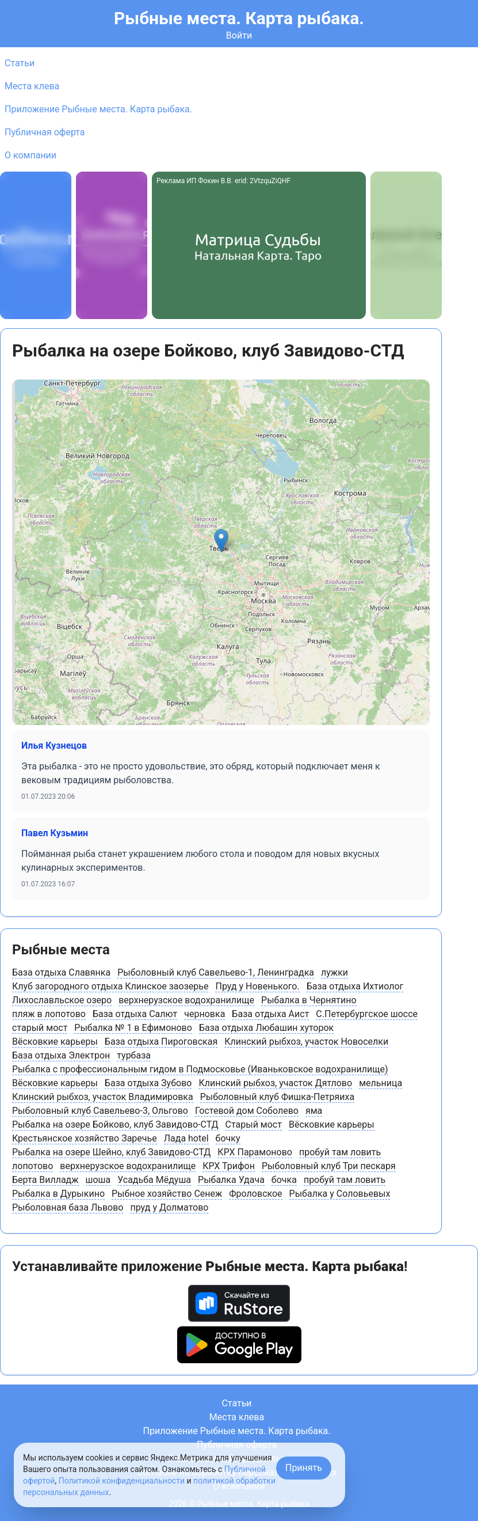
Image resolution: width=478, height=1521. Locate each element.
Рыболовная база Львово (67, 1207)
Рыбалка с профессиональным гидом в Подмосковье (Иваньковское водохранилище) (200, 1069)
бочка (284, 1179)
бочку (228, 1138)
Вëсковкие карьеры (55, 1041)
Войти (239, 35)
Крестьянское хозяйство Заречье (84, 1138)
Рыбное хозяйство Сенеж (167, 1193)
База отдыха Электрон (61, 1055)
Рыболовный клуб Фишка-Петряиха (277, 1096)
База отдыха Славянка (61, 972)
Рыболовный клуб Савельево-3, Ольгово (100, 1110)
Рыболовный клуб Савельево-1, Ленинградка (215, 972)
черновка (204, 1013)
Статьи (20, 63)
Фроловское (255, 1193)
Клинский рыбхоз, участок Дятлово (275, 1083)
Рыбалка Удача (231, 1179)
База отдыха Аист (270, 1013)
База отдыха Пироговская (161, 1041)
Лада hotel (186, 1138)
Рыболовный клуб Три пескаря (329, 1165)
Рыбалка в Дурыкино (58, 1193)
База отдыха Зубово (148, 1083)
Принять (303, 1467)
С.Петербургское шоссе (367, 1013)
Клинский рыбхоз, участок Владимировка (102, 1096)
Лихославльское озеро (62, 1000)
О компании (30, 155)
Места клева (32, 86)
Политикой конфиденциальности (122, 1480)
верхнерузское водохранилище (186, 1000)
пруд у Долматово (169, 1207)
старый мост (39, 1027)
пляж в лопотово (49, 1013)
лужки (334, 972)
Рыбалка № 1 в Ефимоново (133, 1027)
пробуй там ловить (340, 1152)
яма (313, 1110)
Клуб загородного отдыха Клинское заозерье (110, 986)
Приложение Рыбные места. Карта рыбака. (98, 109)
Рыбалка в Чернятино (308, 1000)
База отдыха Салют (135, 1013)
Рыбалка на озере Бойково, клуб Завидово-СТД (115, 1124)
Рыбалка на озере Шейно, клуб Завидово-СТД (111, 1152)
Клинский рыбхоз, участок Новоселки (306, 1041)
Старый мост (253, 1124)
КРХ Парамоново (254, 1152)
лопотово (32, 1165)
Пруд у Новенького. (257, 986)
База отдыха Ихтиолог (355, 986)
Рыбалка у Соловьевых (340, 1193)
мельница (380, 1083)
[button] (221, 540)
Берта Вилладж (45, 1179)
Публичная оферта (45, 132)
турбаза (134, 1055)
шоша (98, 1179)
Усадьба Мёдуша (154, 1179)
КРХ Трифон (228, 1165)
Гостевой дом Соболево (247, 1110)
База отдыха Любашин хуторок (266, 1027)
